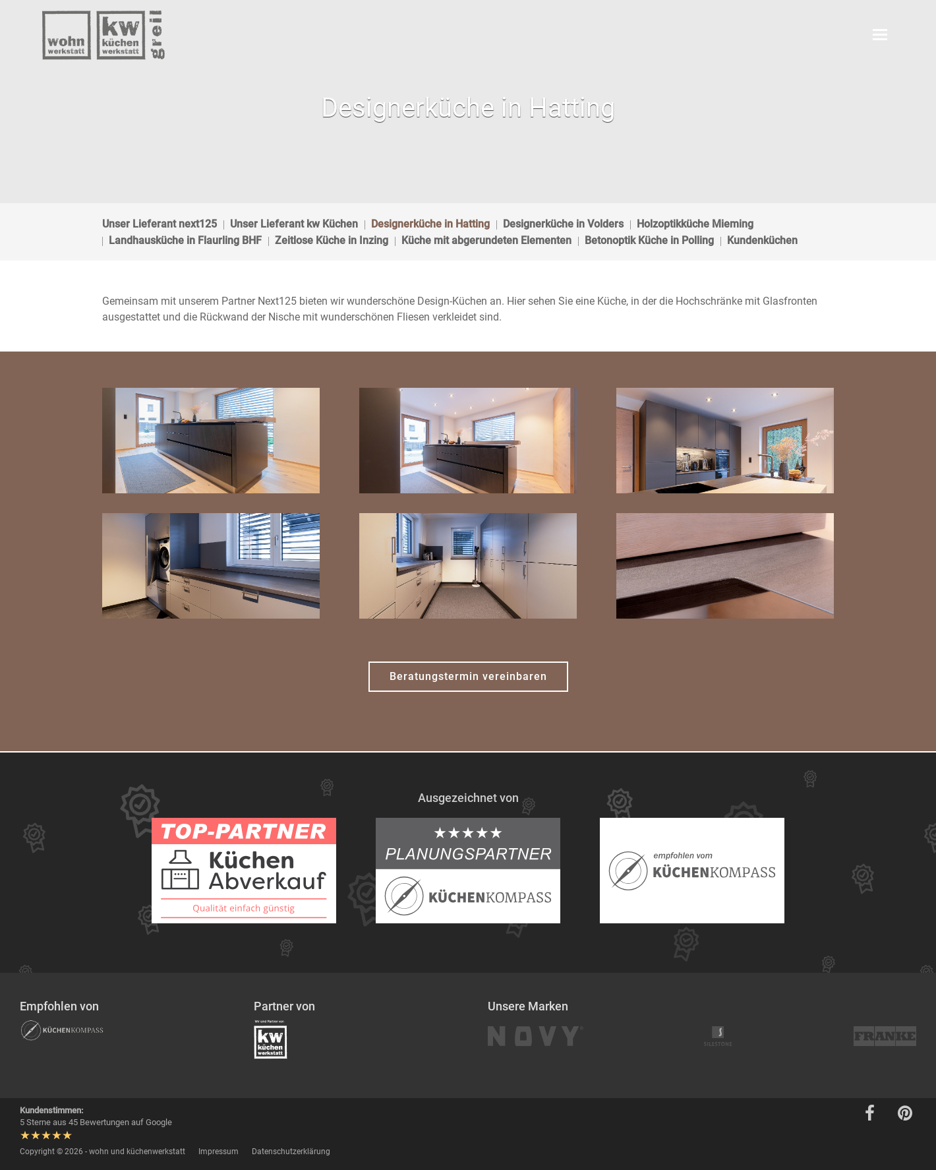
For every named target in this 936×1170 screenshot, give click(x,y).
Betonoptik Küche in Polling (649, 240)
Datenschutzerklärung (291, 1151)
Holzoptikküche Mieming (695, 224)
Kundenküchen (762, 240)
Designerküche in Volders (563, 224)
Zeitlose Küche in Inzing (331, 240)
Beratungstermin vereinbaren (468, 676)
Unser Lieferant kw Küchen (294, 224)
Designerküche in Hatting (430, 224)
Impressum (218, 1151)
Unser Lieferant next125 (159, 224)
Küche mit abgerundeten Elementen (486, 240)
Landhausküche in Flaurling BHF (185, 240)
